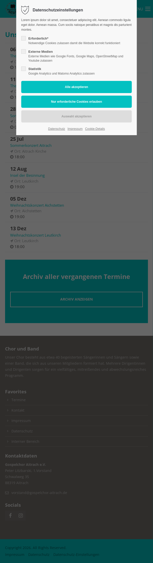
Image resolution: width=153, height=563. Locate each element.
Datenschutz (56, 129)
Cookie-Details (95, 129)
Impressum (75, 129)
